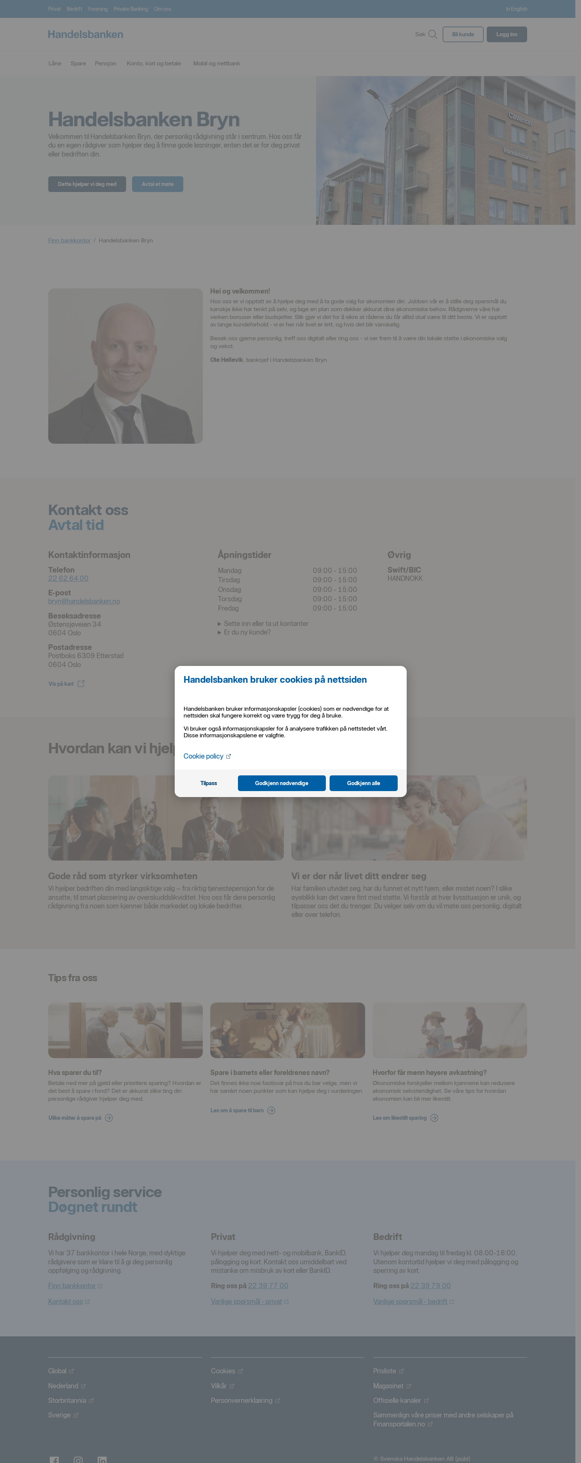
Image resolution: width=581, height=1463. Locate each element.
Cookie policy (207, 756)
